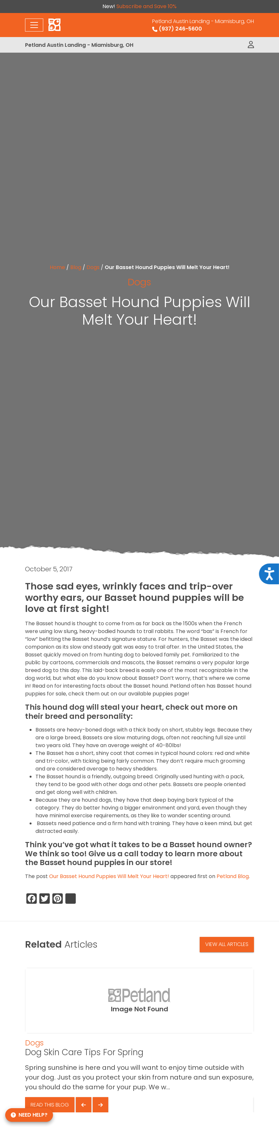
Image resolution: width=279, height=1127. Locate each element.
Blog (75, 267)
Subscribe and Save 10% (146, 6)
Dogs (93, 267)
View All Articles (226, 944)
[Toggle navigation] (34, 25)
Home (57, 267)
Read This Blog (50, 1104)
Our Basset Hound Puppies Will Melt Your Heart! (109, 876)
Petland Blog (233, 876)
